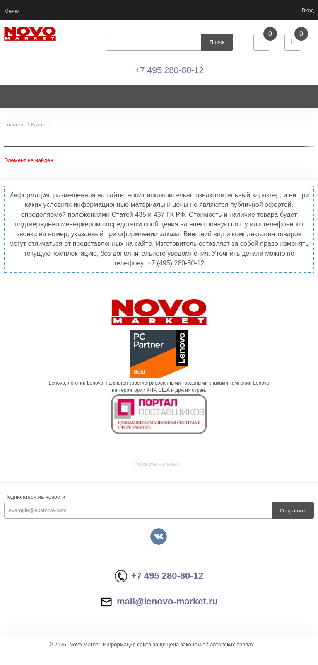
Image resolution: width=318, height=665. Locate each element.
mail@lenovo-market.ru (159, 614)
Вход (308, 10)
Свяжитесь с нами (157, 476)
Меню (11, 11)
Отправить (293, 523)
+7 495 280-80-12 (169, 76)
